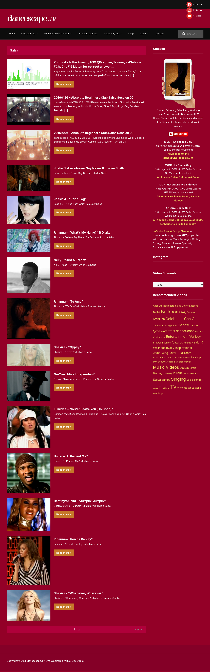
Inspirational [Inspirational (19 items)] (183, 348)
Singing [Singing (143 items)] (178, 379)
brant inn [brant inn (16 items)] (159, 319)
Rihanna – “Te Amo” (70, 301)
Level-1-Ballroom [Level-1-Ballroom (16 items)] (180, 353)
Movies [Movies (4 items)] (188, 361)
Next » (137, 630)
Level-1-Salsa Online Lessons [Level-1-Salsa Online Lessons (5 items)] (174, 357)
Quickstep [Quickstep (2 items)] (167, 373)
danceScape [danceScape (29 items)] (185, 331)
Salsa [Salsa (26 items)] (157, 380)
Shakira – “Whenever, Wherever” (81, 593)
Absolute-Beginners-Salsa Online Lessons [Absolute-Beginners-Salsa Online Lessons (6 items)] (175, 305)
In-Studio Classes (88, 33)
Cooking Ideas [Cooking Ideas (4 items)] (169, 325)
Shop (131, 33)
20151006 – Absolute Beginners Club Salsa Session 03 (98, 133)
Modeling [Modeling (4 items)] (170, 361)
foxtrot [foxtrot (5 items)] (187, 342)
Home (12, 33)
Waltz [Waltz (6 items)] (198, 387)
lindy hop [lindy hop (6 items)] (196, 357)
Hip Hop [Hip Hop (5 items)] (170, 348)
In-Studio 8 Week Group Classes (171, 231)
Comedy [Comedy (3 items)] (157, 325)
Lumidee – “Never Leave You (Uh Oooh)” (87, 409)
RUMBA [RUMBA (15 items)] (178, 373)
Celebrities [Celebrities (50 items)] (174, 319)
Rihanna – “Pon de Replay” (76, 539)
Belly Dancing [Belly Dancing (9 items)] (188, 312)
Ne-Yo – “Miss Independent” (77, 374)
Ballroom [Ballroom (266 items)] (170, 312)
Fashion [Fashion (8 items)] (166, 342)
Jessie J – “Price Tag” (72, 199)
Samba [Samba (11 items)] (165, 379)
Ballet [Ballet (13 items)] (156, 312)
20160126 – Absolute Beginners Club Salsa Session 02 (98, 97)
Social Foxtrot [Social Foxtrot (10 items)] (194, 379)
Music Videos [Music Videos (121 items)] (166, 367)
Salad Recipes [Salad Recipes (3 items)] (190, 373)
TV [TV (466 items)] (173, 387)
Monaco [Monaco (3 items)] (179, 362)
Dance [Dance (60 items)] (183, 325)
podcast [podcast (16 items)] (185, 367)
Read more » (63, 84)
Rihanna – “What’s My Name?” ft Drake (86, 232)
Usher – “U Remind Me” (73, 456)
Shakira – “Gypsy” (69, 347)
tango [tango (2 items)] (155, 388)
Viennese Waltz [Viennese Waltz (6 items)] (185, 387)
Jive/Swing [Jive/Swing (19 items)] (160, 353)
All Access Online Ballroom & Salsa (178, 177)
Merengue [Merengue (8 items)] (159, 361)
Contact (160, 33)
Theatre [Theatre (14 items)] (164, 387)
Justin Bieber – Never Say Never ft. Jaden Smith (93, 168)
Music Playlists (111, 33)
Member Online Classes (56, 33)
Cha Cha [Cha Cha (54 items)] (191, 319)
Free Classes (28, 33)
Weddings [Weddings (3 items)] (158, 393)
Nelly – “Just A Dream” (72, 260)
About (143, 33)
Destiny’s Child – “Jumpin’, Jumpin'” (83, 501)
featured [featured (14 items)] (177, 342)
